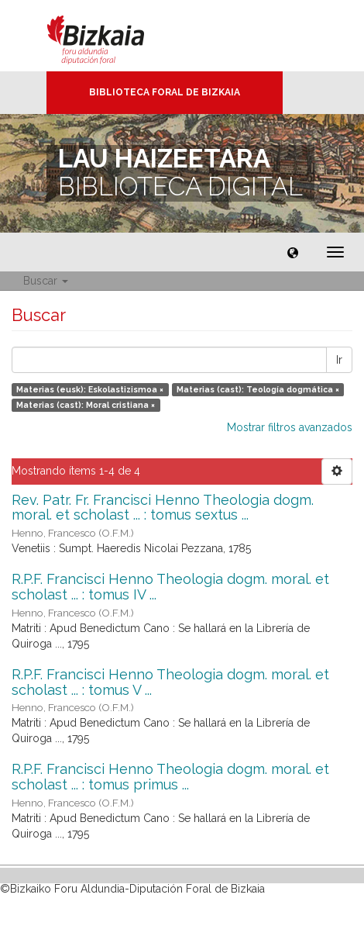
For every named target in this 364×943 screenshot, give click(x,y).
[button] (293, 252)
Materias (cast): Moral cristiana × (85, 404)
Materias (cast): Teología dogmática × (258, 389)
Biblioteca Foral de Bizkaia (164, 92)
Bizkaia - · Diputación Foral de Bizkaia (111, 35)
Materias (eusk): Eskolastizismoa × (89, 389)
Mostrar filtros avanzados (289, 427)
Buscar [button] (45, 281)
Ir (339, 360)
